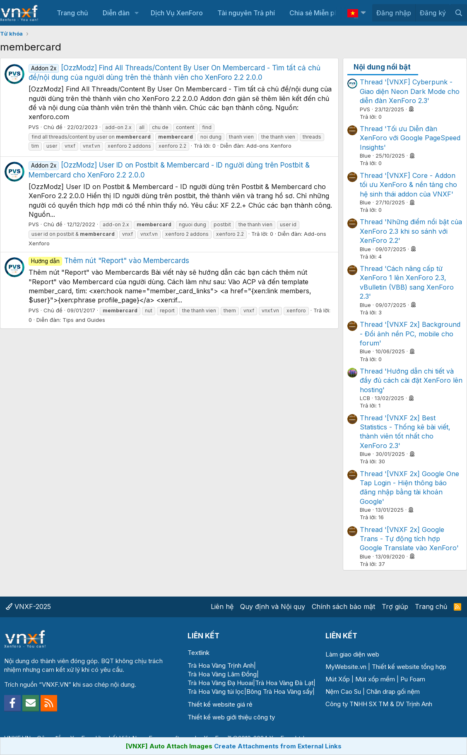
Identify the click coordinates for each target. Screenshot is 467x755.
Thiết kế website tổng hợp (409, 667)
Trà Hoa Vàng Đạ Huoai (220, 683)
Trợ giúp (395, 606)
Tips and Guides (84, 319)
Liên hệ (222, 606)
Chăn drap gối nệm (393, 691)
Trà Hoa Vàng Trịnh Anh (221, 665)
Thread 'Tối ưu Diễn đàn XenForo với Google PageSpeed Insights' (410, 138)
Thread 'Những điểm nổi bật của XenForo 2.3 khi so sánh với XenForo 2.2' (411, 231)
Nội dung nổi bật (382, 67)
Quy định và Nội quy (272, 606)
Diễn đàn (116, 13)
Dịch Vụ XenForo (177, 13)
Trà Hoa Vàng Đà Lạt (284, 683)
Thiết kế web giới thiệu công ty (231, 717)
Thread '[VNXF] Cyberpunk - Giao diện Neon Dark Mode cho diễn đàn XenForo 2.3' (410, 91)
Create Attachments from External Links (278, 746)
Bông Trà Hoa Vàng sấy (279, 691)
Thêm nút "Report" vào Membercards (109, 260)
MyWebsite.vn (345, 667)
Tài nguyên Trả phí (246, 13)
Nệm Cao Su (343, 691)
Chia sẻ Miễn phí (314, 13)
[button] (136, 13)
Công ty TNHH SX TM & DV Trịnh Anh (378, 704)
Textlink (198, 653)
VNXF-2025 (28, 606)
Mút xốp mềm (375, 679)
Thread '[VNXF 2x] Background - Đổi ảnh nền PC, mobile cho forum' (410, 333)
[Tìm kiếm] (458, 13)
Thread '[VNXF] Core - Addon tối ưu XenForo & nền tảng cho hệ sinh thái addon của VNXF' (408, 184)
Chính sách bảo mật (343, 606)
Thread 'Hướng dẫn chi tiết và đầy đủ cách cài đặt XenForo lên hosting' (411, 380)
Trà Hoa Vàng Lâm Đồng (222, 674)
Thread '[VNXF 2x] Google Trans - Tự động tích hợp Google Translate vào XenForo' (409, 538)
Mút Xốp (337, 679)
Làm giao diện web (352, 654)
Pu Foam (412, 679)
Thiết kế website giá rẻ (220, 704)
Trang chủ (72, 13)
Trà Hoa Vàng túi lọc (216, 691)
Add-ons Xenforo (268, 145)
